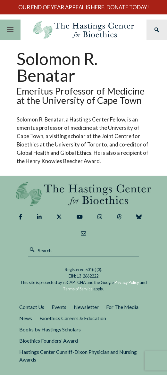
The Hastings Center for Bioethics (83, 30)
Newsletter (86, 307)
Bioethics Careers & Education (72, 318)
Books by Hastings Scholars (50, 329)
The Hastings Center (83, 194)
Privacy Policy (126, 282)
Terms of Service (78, 288)
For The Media (122, 307)
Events (59, 307)
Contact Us (31, 307)
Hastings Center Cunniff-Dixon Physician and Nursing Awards (78, 356)
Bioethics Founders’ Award (48, 341)
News (25, 318)
